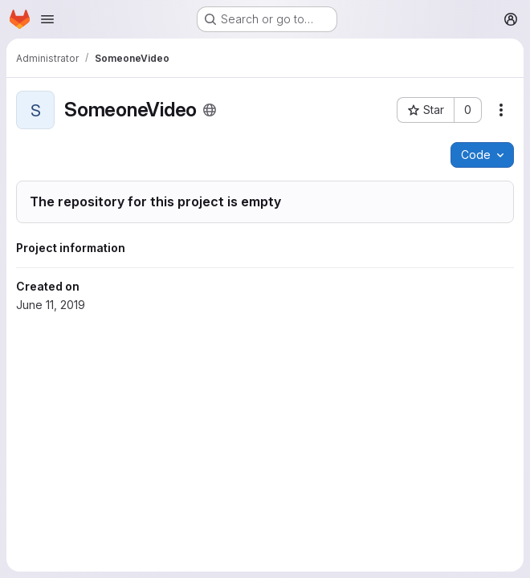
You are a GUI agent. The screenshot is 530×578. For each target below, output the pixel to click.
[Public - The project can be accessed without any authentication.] (209, 110)
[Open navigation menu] (47, 19)
